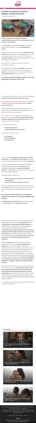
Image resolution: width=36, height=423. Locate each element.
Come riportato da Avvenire (8, 115)
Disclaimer (25, 421)
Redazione (15, 421)
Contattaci (26, 415)
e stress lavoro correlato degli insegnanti (14, 103)
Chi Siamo (10, 421)
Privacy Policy (20, 421)
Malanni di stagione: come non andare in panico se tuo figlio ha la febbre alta (17, 363)
